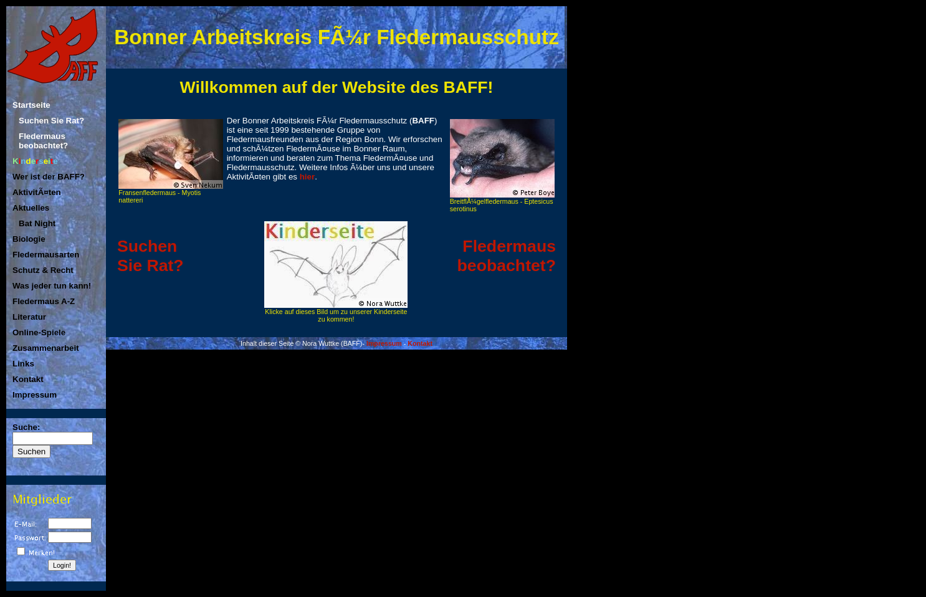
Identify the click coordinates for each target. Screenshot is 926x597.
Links (23, 363)
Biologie (28, 239)
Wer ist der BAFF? (48, 176)
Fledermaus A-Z (43, 301)
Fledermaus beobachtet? (43, 140)
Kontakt (28, 379)
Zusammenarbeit (45, 348)
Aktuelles (30, 208)
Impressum (34, 394)
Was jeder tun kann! (51, 285)
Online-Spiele (38, 332)
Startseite (31, 105)
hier (307, 176)
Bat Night (37, 223)
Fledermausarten (45, 254)
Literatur (29, 317)
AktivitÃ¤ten (36, 192)
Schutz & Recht (43, 270)
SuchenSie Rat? (150, 256)
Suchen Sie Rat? (51, 120)
